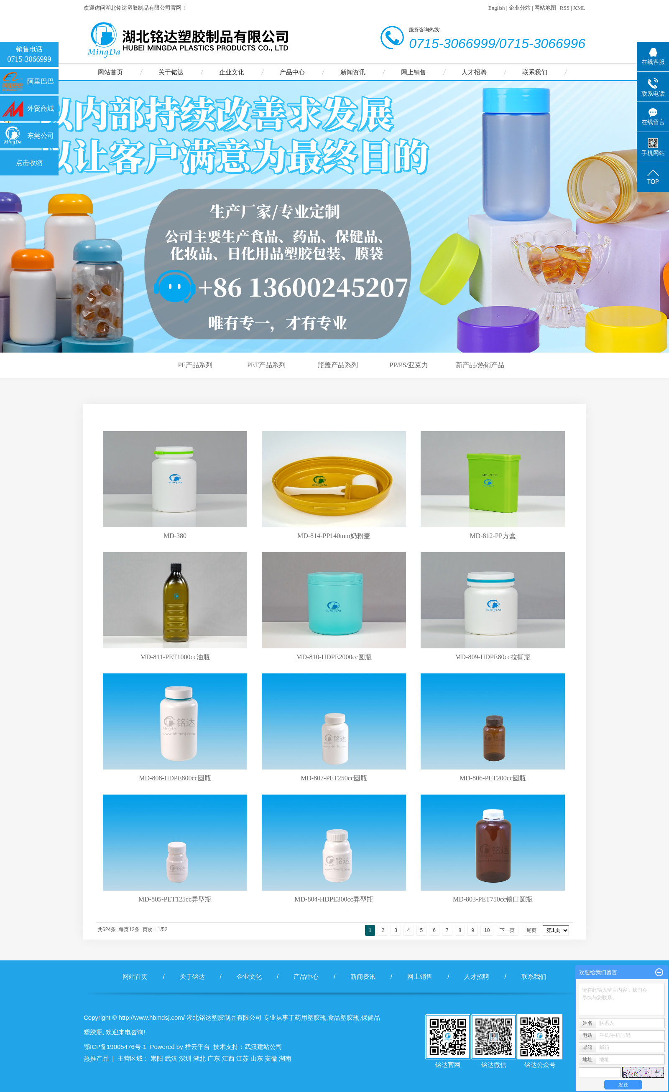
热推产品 (96, 1058)
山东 (256, 1058)
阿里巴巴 (40, 81)
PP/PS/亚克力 (409, 364)
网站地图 (545, 8)
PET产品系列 (266, 364)
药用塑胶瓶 (310, 1017)
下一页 (507, 930)
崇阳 (157, 1058)
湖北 (199, 1058)
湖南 (285, 1058)
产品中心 (292, 72)
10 (487, 930)
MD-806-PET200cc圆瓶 (493, 778)
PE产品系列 (195, 364)
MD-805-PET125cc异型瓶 (175, 899)
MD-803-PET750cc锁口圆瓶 (493, 899)
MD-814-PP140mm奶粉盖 (333, 535)
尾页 (531, 930)
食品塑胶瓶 (343, 1017)
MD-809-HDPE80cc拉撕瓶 (492, 656)
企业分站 (520, 8)
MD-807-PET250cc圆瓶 (334, 778)
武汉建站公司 (263, 1046)
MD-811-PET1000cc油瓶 (175, 656)
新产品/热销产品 (480, 364)
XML (579, 8)
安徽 (271, 1058)
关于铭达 (171, 72)
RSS (564, 8)
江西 (228, 1058)
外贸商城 (40, 108)
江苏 (242, 1058)
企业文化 (231, 72)
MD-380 (174, 535)
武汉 (171, 1058)
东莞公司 (40, 135)
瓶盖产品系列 (338, 364)
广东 (213, 1058)
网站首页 (110, 72)
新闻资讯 (352, 72)
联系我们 (534, 72)
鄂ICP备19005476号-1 (115, 1046)
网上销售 (413, 72)
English (496, 8)
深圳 (185, 1058)
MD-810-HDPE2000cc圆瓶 (333, 656)
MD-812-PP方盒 (493, 535)
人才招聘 (474, 72)
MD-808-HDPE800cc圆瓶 (175, 778)
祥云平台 (197, 1046)
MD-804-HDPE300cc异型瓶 (333, 899)
